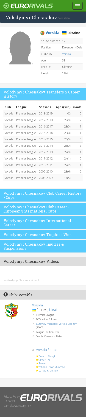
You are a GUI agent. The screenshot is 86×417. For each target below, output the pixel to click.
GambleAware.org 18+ (17, 406)
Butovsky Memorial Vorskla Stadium (56, 323)
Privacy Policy (11, 396)
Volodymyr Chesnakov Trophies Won (37, 234)
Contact (10, 401)
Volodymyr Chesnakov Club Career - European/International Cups (36, 209)
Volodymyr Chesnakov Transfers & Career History (41, 94)
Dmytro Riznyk (47, 356)
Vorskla (66, 54)
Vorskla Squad (46, 350)
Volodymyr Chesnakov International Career (37, 222)
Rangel (42, 363)
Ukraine (54, 310)
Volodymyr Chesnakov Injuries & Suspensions (33, 246)
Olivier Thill (45, 359)
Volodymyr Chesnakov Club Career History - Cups (42, 195)
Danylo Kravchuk (48, 370)
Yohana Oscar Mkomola (52, 367)
